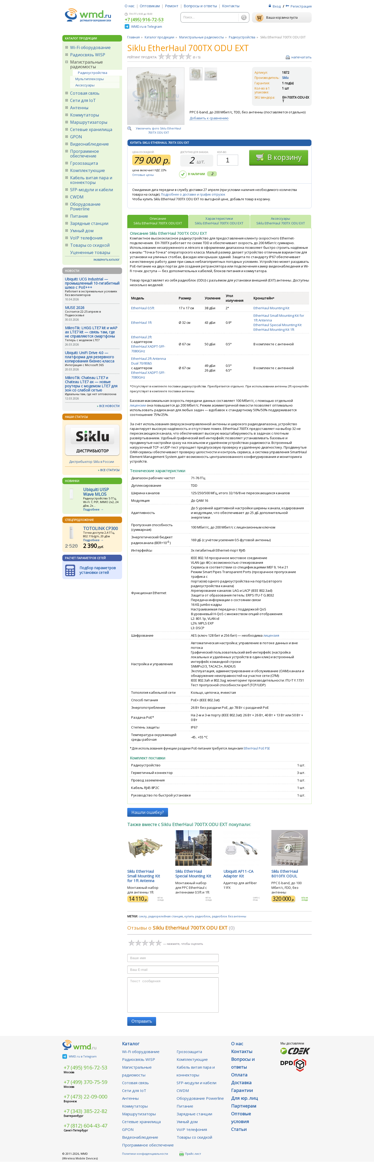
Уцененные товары (90, 252)
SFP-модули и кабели (91, 190)
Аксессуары (85, 85)
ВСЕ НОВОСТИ (109, 406)
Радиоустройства (92, 72)
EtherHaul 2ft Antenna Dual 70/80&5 (148, 361)
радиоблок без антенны (229, 916)
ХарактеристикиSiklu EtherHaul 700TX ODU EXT (219, 220)
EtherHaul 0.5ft (142, 308)
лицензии (138, 405)
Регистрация (301, 6)
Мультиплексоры (89, 79)
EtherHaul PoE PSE (257, 748)
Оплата (239, 1081)
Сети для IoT (83, 100)
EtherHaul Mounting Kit (271, 308)
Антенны (79, 108)
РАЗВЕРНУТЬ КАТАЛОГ (106, 260)
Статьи (239, 1135)
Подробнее (91, 509)
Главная (133, 37)
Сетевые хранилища (91, 129)
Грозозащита (84, 163)
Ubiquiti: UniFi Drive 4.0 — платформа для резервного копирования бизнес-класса (89, 356)
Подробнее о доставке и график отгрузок (193, 194)
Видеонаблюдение (89, 144)
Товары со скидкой (90, 245)
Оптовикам (150, 5)
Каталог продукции (159, 37)
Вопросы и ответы (200, 5)
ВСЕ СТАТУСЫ (109, 470)
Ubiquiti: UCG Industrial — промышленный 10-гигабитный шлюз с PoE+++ (92, 283)
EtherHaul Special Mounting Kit (277, 324)
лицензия (271, 635)
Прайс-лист (190, 1160)
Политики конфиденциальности (145, 1160)
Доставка (241, 1089)
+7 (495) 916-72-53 (144, 20)
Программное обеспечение (84, 153)
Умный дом (82, 230)
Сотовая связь (84, 93)
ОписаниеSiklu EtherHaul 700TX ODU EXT (157, 220)
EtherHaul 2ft (141, 337)
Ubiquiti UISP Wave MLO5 (96, 492)
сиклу (143, 916)
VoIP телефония (86, 238)
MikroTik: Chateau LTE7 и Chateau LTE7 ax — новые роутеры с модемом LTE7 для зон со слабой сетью (91, 384)
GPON (76, 137)
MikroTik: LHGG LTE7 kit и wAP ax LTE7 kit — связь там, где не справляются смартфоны (91, 332)
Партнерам (243, 1112)
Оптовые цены (143, 175)
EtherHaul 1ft (141, 322)
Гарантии (242, 1097)
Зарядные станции (89, 223)
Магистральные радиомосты (86, 64)
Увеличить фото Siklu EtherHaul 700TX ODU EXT (158, 130)
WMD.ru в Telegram (146, 26)
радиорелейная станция (165, 916)
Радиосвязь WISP (87, 55)
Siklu (285, 77)
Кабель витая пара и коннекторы (91, 180)
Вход (277, 6)
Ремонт (171, 5)
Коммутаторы (84, 115)
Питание (79, 216)
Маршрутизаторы (88, 122)
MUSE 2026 (74, 307)
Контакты (230, 5)
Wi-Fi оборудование (90, 47)
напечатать (301, 57)
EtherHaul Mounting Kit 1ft (273, 329)
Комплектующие (87, 170)
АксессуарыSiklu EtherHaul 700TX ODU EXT (280, 220)
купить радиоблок (197, 916)
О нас (130, 5)
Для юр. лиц (244, 1104)
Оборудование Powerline (85, 206)
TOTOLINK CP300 (100, 528)
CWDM (77, 197)
